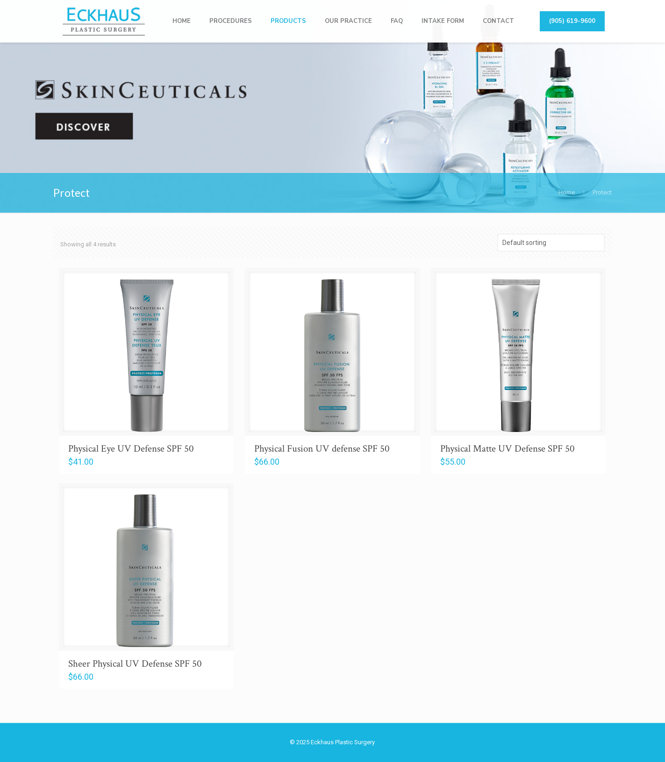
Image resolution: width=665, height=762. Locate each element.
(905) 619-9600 (572, 21)
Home (566, 192)
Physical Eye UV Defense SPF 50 (131, 448)
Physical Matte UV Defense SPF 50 (507, 448)
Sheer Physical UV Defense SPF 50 (135, 663)
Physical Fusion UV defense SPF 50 (322, 448)
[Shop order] (551, 243)
